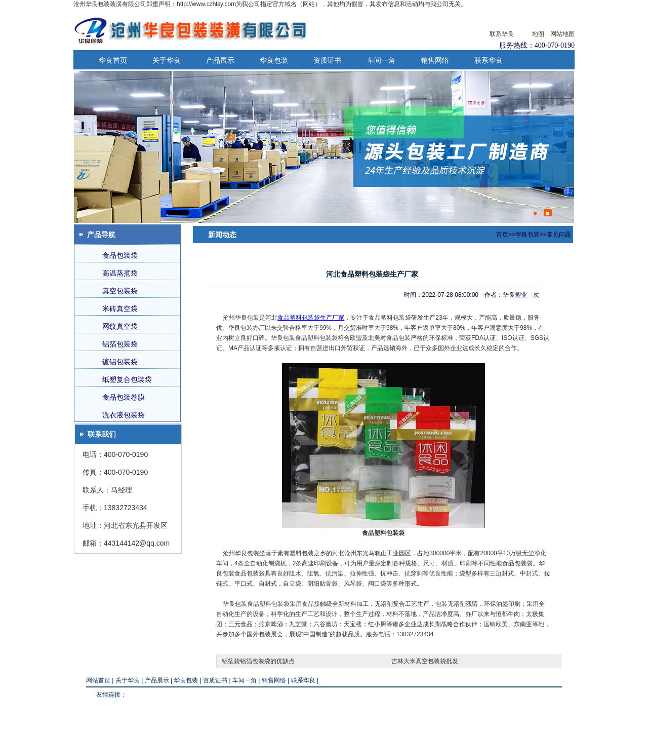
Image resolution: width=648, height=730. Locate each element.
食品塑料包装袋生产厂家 (310, 317)
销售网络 (435, 60)
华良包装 (274, 60)
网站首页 (98, 680)
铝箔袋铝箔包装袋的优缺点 (258, 661)
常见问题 (559, 234)
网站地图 (562, 33)
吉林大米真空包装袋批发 (424, 661)
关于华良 (166, 60)
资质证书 (327, 60)
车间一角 (381, 60)
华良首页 (113, 60)
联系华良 (502, 33)
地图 (538, 33)
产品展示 (220, 60)
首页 (502, 234)
